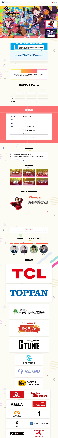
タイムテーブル (21, 68)
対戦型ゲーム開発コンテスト (33, 4)
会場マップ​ (41, 68)
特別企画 (47, 4)
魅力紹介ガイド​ (36, 63)
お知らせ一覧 (7, 4)
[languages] (48, 2)
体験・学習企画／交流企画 (41, 4)
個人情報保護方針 (29, 435)
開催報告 (51, 4)
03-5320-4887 (19, 425)
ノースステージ (21, 105)
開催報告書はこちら (29, 57)
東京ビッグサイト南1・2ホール (27, 139)
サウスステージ (21, 102)
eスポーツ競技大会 (12, 4)
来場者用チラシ (30, 73)
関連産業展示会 (18, 4)
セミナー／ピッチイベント (24, 4)
